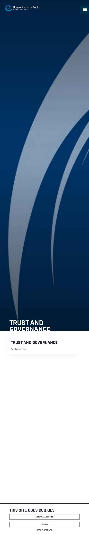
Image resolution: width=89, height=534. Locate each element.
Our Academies (18, 349)
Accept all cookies (44, 517)
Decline (44, 525)
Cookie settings (44, 530)
